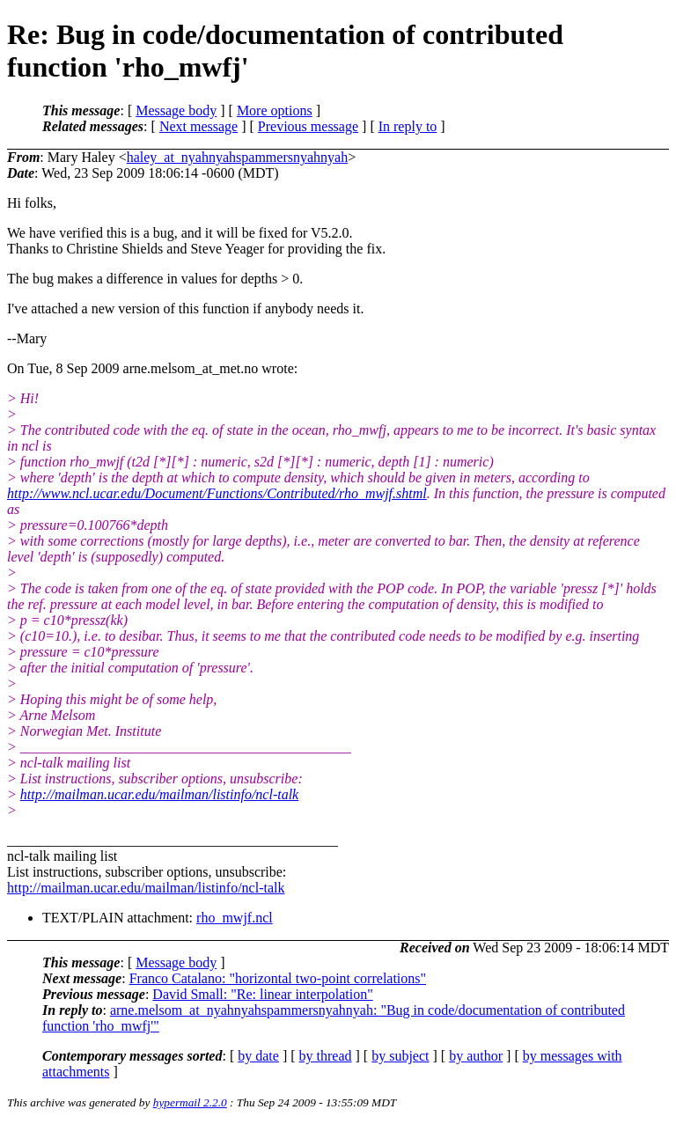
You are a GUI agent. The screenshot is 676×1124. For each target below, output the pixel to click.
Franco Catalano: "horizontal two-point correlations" (277, 978)
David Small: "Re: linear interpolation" (262, 994)
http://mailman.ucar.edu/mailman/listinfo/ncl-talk (159, 794)
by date (258, 1055)
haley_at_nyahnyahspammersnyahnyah (237, 157)
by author (476, 1055)
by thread (325, 1055)
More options (274, 110)
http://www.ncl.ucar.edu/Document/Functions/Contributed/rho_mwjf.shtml (217, 493)
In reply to (407, 126)
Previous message (308, 126)
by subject (400, 1055)
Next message (198, 126)
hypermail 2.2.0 (190, 1102)
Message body (176, 110)
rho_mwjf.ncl (234, 917)
